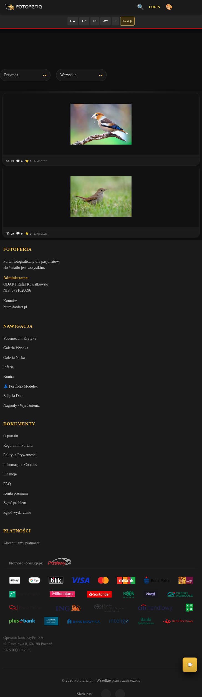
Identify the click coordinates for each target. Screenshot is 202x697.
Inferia (8, 367)
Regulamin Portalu (17, 445)
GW (73, 21)
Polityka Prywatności (19, 455)
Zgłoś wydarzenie (17, 512)
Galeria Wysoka (15, 348)
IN (95, 21)
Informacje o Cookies (20, 465)
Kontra (8, 376)
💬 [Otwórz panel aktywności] (190, 665)
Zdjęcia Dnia (13, 396)
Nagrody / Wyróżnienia (21, 405)
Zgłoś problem (14, 503)
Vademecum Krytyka (19, 338)
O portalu (10, 436)
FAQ (7, 484)
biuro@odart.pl (15, 307)
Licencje (10, 474)
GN (84, 21)
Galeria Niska (14, 358)
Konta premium (15, 493)
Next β (127, 21)
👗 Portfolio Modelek (20, 386)
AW (105, 21)
